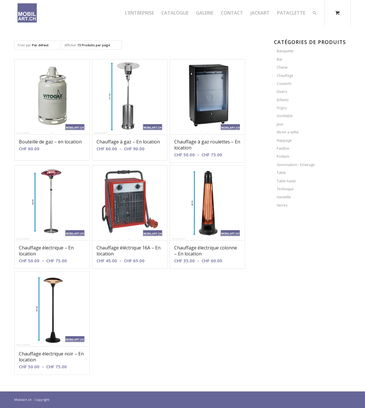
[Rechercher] (314, 13)
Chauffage (285, 75)
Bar (279, 59)
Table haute (286, 181)
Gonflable (285, 115)
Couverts (284, 83)
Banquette (285, 51)
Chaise (282, 67)
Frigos (282, 107)
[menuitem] (139, 13)
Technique (285, 189)
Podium (283, 156)
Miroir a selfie (288, 132)
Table (281, 172)
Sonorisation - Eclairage (296, 164)
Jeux (280, 124)
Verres (282, 205)
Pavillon (283, 148)
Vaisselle (284, 197)
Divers (282, 91)
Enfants (282, 99)
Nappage (284, 140)
